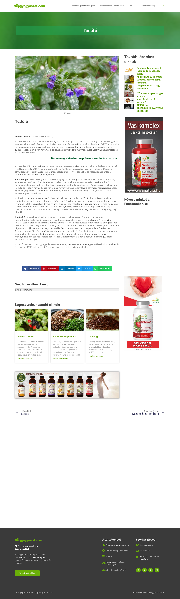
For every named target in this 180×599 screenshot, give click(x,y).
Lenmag (93, 336)
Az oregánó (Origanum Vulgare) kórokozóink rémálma (149, 79)
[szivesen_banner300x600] (143, 313)
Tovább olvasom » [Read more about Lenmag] (96, 356)
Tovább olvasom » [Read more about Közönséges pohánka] (61, 359)
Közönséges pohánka (65, 336)
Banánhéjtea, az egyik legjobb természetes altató (149, 70)
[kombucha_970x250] (67, 384)
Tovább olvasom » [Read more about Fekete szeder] (25, 359)
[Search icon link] (163, 5)
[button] (31, 268)
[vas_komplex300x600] (144, 154)
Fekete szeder (26, 336)
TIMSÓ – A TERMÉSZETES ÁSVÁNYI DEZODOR (150, 107)
